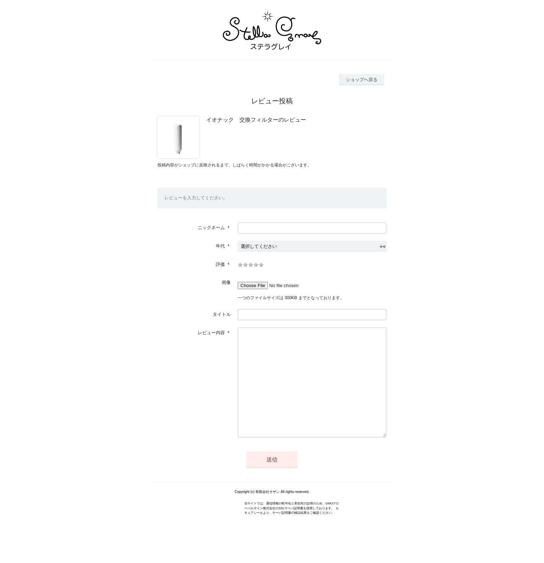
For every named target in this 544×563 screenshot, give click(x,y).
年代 (220, 246)
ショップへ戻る (361, 79)
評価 (220, 264)
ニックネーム (211, 227)
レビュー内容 (211, 332)
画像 (226, 282)
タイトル (222, 314)
